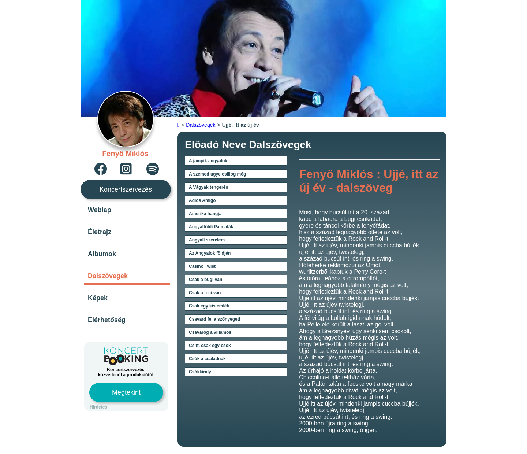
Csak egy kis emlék (209, 306)
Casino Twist (202, 266)
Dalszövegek (108, 276)
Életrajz (99, 232)
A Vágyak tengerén (208, 187)
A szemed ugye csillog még (217, 174)
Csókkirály (200, 371)
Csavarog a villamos (210, 332)
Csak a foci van (205, 292)
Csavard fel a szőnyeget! (214, 319)
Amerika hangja (205, 213)
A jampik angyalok (208, 160)
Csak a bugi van (205, 279)
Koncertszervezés (126, 189)
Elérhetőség (107, 320)
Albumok (102, 254)
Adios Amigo (202, 200)
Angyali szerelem (207, 240)
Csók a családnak (207, 358)
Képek (98, 298)
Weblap (99, 210)
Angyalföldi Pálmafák (211, 226)
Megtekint (126, 392)
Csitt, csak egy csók (210, 345)
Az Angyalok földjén (210, 253)
